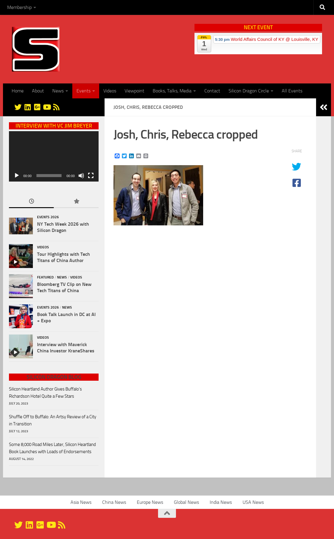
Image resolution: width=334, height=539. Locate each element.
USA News (253, 502)
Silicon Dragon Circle (249, 91)
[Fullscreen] (91, 176)
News (58, 91)
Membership (19, 7)
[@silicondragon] (18, 107)
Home (18, 91)
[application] (54, 156)
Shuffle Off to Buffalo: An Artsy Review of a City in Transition (52, 420)
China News (114, 502)
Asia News (81, 502)
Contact (212, 91)
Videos (109, 91)
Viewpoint (134, 91)
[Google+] (37, 107)
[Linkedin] (27, 107)
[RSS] (56, 107)
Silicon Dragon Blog (54, 377)
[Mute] (81, 176)
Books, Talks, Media (172, 91)
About (38, 91)
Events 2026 (48, 217)
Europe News (150, 502)
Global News (186, 502)
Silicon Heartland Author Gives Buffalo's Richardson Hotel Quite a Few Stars (45, 392)
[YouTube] (46, 107)
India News (221, 502)
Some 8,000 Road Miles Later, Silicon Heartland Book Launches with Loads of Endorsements (52, 448)
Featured (45, 277)
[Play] (17, 176)
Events (83, 91)
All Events (292, 91)
